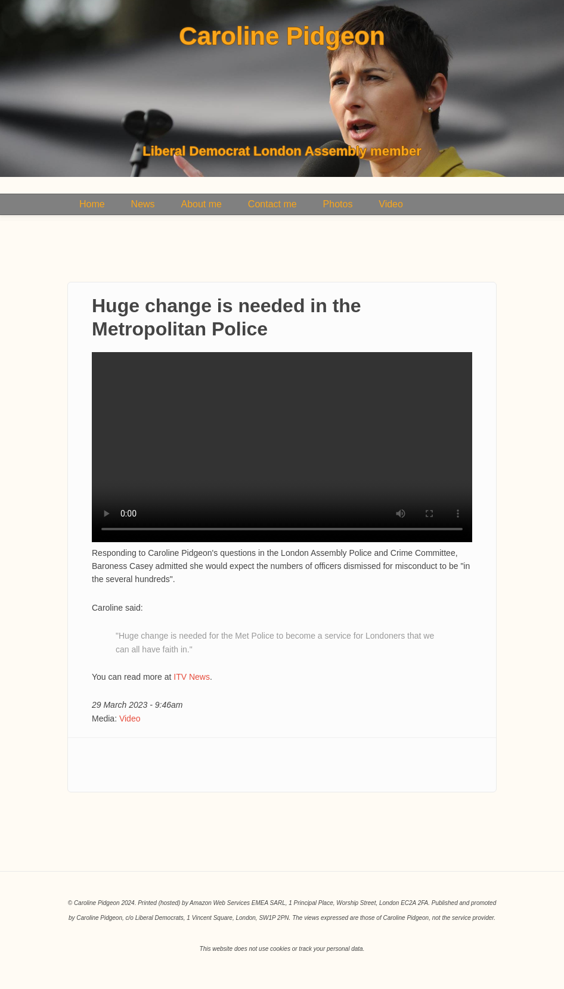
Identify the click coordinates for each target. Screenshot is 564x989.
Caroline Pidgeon (282, 36)
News (143, 204)
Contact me (272, 204)
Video (391, 204)
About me (201, 204)
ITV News (191, 677)
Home (92, 204)
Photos (338, 204)
